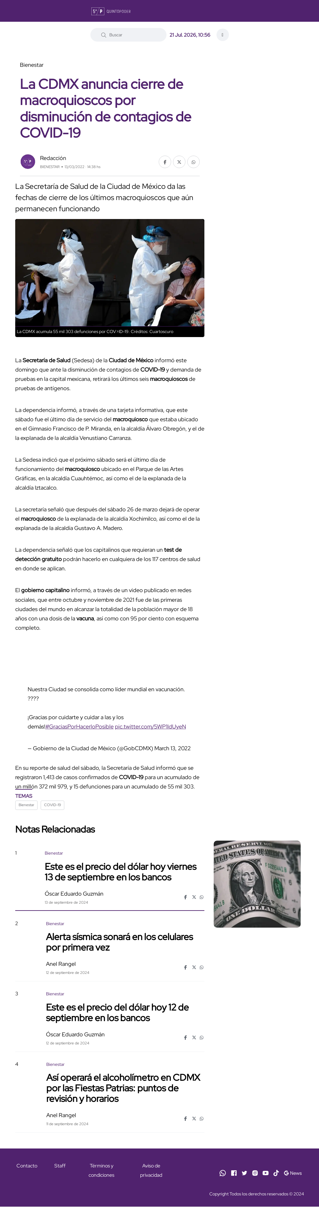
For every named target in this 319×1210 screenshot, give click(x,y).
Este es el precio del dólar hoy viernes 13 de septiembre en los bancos (120, 871)
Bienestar (26, 804)
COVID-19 (52, 804)
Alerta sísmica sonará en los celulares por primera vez (119, 941)
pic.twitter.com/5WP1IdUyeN (150, 726)
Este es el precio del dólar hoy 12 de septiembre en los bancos (117, 1012)
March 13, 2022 (172, 748)
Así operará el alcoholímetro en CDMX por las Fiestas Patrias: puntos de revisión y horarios (123, 1088)
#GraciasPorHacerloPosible (79, 726)
